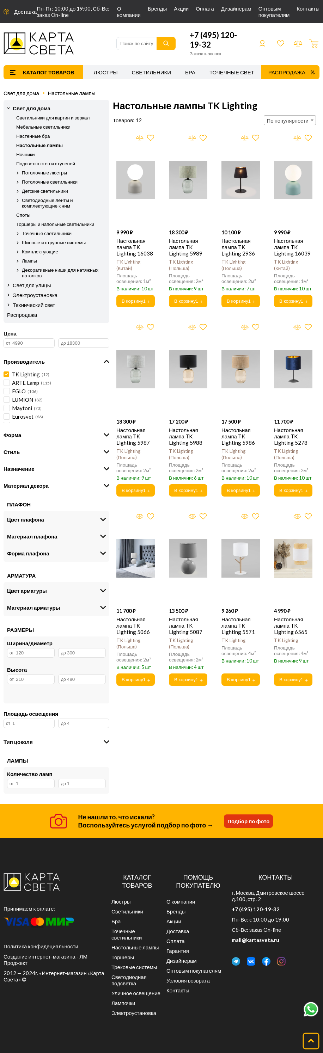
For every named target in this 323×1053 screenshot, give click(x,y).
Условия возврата (188, 980)
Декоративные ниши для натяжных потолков (60, 272)
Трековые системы (134, 967)
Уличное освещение (135, 993)
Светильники (151, 72)
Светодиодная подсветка (129, 980)
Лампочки (123, 1003)
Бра (190, 72)
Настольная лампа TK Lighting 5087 (185, 625)
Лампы (29, 261)
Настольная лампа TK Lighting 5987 (133, 436)
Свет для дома (21, 93)
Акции (181, 8)
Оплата (205, 8)
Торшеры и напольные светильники (55, 224)
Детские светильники (45, 191)
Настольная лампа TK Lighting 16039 (292, 247)
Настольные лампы (72, 93)
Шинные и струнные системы (54, 242)
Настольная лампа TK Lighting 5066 (133, 625)
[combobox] (290, 120)
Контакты (308, 8)
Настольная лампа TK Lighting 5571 (238, 625)
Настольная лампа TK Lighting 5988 (185, 436)
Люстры (106, 72)
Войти (262, 43)
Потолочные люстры (44, 173)
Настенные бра (33, 136)
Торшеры (122, 957)
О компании (129, 11)
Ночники (25, 154)
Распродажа (286, 72)
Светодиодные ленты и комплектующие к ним (47, 203)
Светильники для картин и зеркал (53, 118)
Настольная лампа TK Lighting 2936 (238, 247)
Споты (23, 215)
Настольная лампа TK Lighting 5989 (185, 247)
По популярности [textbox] (288, 120)
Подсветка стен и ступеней (45, 163)
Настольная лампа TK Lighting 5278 (290, 436)
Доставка (25, 11)
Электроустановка (35, 295)
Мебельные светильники (43, 127)
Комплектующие (40, 251)
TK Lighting (233, 640)
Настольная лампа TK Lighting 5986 (238, 436)
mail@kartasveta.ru (255, 940)
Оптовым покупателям (274, 11)
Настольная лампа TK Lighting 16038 (134, 247)
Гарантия (177, 951)
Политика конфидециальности (41, 946)
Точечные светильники (244, 72)
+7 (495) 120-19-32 (256, 909)
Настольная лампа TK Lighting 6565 (290, 625)
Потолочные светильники (50, 182)
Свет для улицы (32, 285)
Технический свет (34, 305)
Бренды (157, 8)
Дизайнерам (236, 8)
